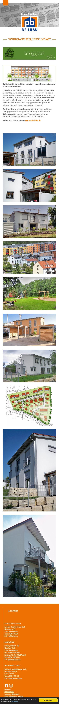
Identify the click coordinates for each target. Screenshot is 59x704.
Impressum (7, 694)
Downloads (7, 689)
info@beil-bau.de (13, 636)
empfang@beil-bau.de (14, 659)
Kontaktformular (9, 691)
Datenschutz (15, 694)
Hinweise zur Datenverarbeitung (13, 696)
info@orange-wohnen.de (15, 678)
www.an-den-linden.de (32, 120)
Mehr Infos (15, 702)
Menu (5, 2)
